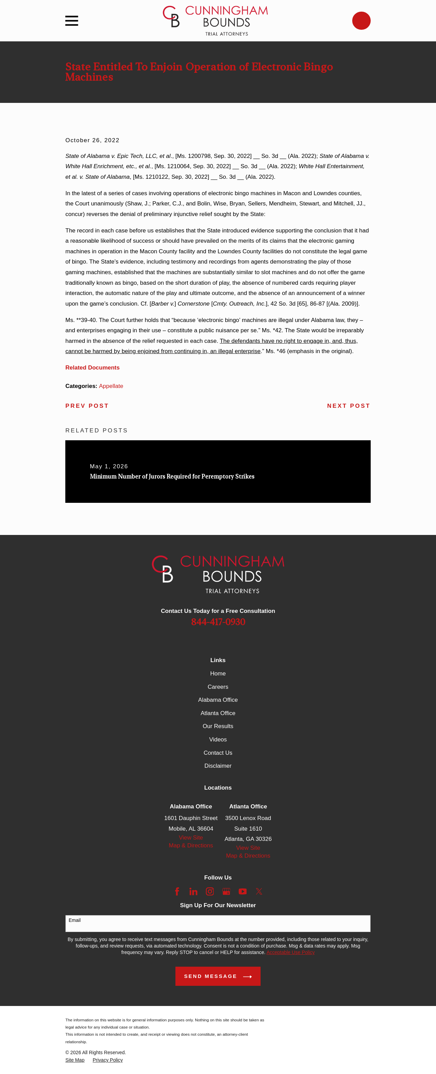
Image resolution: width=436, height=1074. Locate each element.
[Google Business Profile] (226, 891)
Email (75, 920)
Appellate (111, 386)
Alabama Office (218, 700)
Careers (218, 687)
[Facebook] (177, 891)
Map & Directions (191, 845)
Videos (218, 739)
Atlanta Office (218, 713)
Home (218, 673)
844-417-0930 (218, 622)
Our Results (218, 726)
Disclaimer (218, 766)
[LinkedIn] (193, 891)
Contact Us (217, 753)
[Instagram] (210, 891)
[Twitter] (259, 891)
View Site (191, 837)
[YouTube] (243, 891)
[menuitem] (74, 1060)
